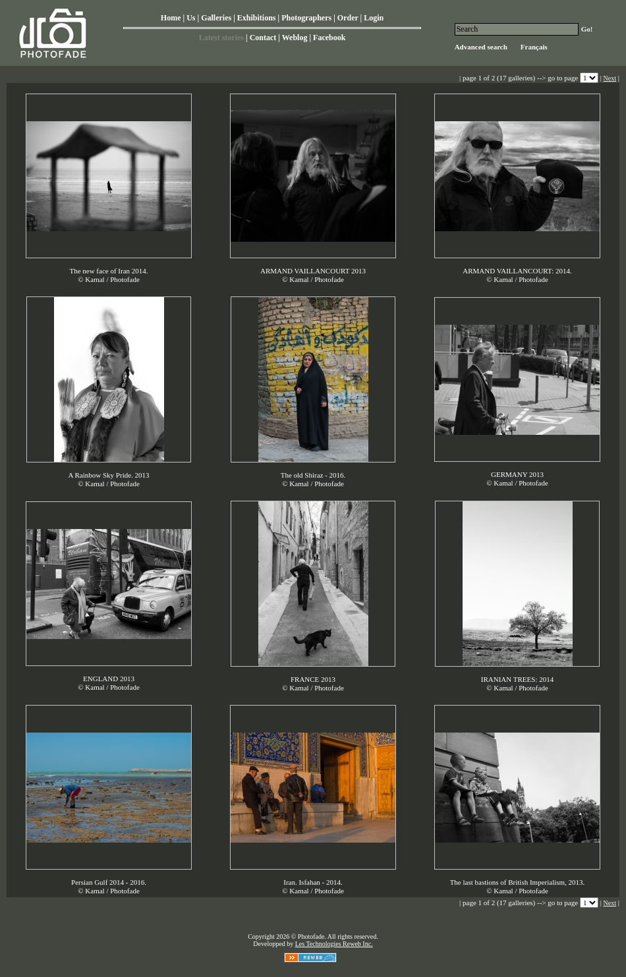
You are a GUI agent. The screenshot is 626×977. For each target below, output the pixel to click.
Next (610, 78)
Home (171, 17)
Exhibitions (256, 17)
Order (347, 17)
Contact (263, 37)
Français (534, 47)
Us (190, 17)
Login (374, 17)
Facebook (329, 37)
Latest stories (221, 37)
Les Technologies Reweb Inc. (334, 943)
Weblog (295, 37)
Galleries (216, 17)
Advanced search (481, 47)
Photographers (306, 17)
